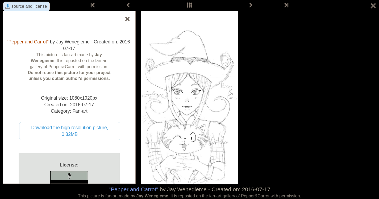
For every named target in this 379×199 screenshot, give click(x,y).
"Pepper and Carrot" (133, 189)
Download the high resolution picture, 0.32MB (69, 131)
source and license (29, 6)
